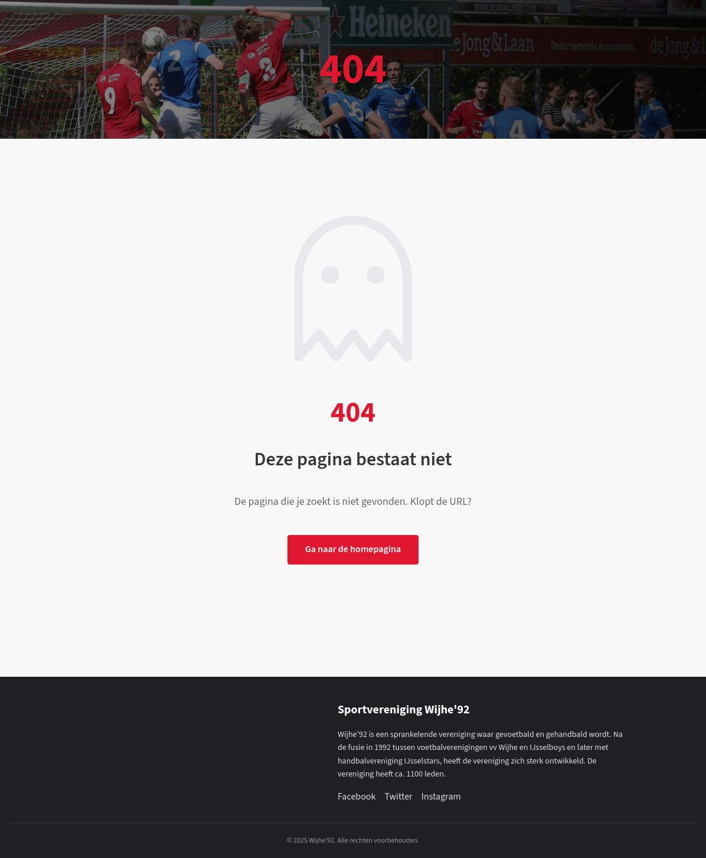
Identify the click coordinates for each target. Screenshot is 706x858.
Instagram (441, 796)
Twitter (398, 796)
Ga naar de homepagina (353, 549)
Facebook (356, 796)
